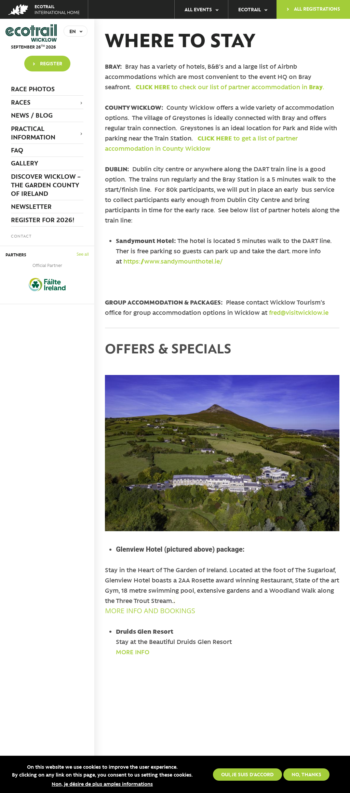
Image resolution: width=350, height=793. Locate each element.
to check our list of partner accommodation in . (230, 87)
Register (51, 63)
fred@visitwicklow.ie (298, 312)
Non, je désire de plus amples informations (102, 785)
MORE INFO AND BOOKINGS (150, 610)
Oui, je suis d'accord (247, 775)
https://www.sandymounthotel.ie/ (173, 261)
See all (83, 254)
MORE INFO (132, 652)
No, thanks (306, 775)
